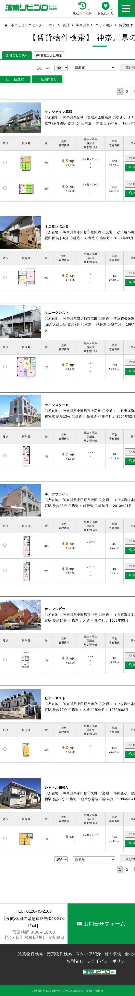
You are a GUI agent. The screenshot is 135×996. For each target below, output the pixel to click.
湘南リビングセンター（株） (33, 25)
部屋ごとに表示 (49, 55)
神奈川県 (83, 25)
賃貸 (66, 25)
